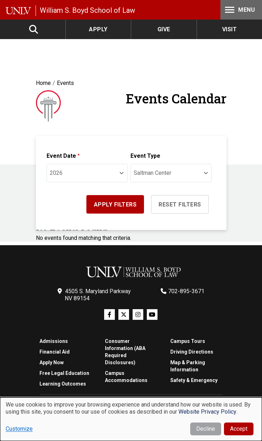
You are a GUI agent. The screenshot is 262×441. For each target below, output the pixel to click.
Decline (205, 428)
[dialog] (131, 419)
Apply (98, 29)
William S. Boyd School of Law (87, 10)
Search (34, 29)
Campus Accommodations (126, 376)
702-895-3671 (186, 291)
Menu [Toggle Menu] (239, 10)
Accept (238, 428)
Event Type (145, 155)
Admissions (53, 341)
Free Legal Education (64, 373)
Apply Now (51, 362)
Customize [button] (19, 428)
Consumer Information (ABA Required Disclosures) (125, 351)
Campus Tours (187, 341)
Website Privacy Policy (207, 411)
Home (43, 83)
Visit (229, 29)
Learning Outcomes (62, 384)
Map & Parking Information (187, 366)
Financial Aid (54, 352)
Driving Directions (191, 352)
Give (163, 29)
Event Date (61, 155)
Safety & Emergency (194, 380)
